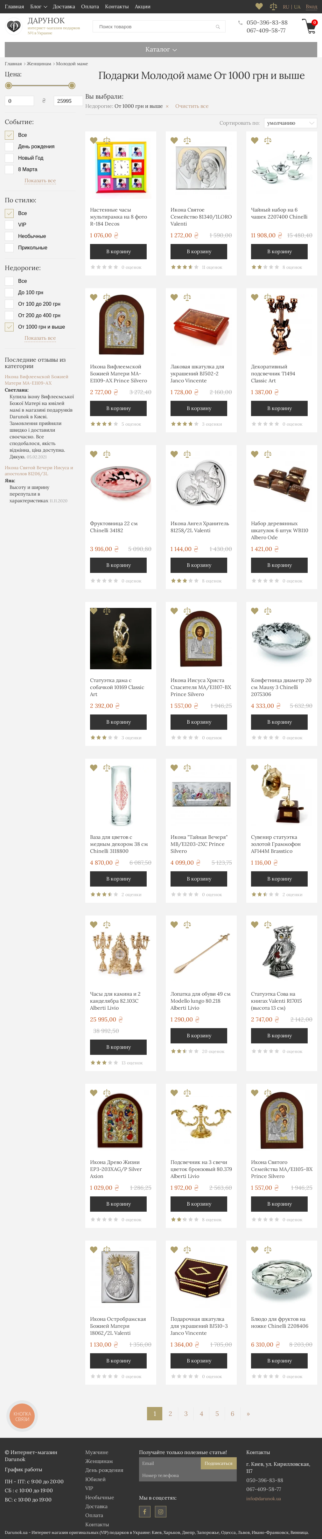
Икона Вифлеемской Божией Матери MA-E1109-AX (36, 380)
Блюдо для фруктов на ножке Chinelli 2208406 (279, 1322)
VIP (22, 224)
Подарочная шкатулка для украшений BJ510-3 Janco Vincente (199, 1326)
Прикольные (32, 247)
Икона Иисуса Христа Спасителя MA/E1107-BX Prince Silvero (201, 687)
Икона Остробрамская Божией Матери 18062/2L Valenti (118, 1326)
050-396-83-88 (263, 22)
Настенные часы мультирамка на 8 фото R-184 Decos (118, 216)
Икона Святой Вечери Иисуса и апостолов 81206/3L (39, 471)
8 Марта (27, 169)
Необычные (32, 236)
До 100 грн (30, 292)
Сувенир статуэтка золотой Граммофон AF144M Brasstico (276, 844)
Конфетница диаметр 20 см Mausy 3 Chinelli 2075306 (281, 687)
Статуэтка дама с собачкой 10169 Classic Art (117, 687)
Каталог (157, 49)
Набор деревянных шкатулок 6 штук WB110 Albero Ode (279, 530)
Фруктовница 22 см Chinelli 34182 (114, 526)
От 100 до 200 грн (39, 304)
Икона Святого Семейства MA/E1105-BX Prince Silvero (281, 1169)
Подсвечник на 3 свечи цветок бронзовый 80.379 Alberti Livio (201, 1169)
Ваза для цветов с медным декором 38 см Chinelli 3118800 (119, 844)
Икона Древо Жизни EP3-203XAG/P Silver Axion (116, 1169)
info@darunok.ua (263, 1498)
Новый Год (30, 158)
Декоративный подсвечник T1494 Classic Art (273, 373)
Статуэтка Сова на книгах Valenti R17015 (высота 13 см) (276, 1001)
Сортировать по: (240, 123)
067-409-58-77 (266, 30)
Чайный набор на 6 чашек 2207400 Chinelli (279, 213)
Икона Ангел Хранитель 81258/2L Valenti (200, 526)
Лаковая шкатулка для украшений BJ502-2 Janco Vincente (197, 373)
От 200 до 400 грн (39, 315)
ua (297, 7)
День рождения (36, 146)
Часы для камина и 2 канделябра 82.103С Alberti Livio (115, 1001)
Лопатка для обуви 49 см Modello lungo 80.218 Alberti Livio (201, 1001)
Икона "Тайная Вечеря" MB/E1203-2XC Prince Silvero (199, 844)
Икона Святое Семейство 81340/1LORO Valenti (201, 216)
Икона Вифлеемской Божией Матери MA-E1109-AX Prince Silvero (118, 373)
